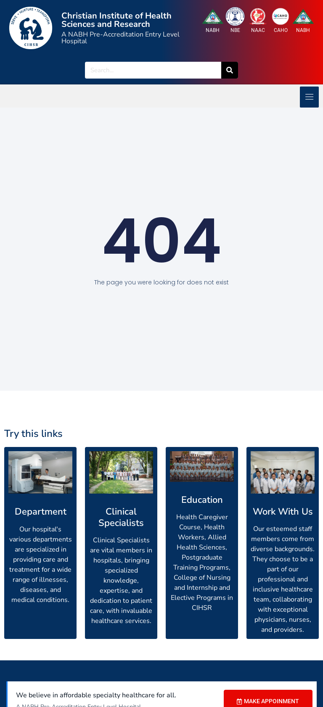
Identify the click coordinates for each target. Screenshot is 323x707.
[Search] (229, 70)
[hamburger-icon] (309, 97)
